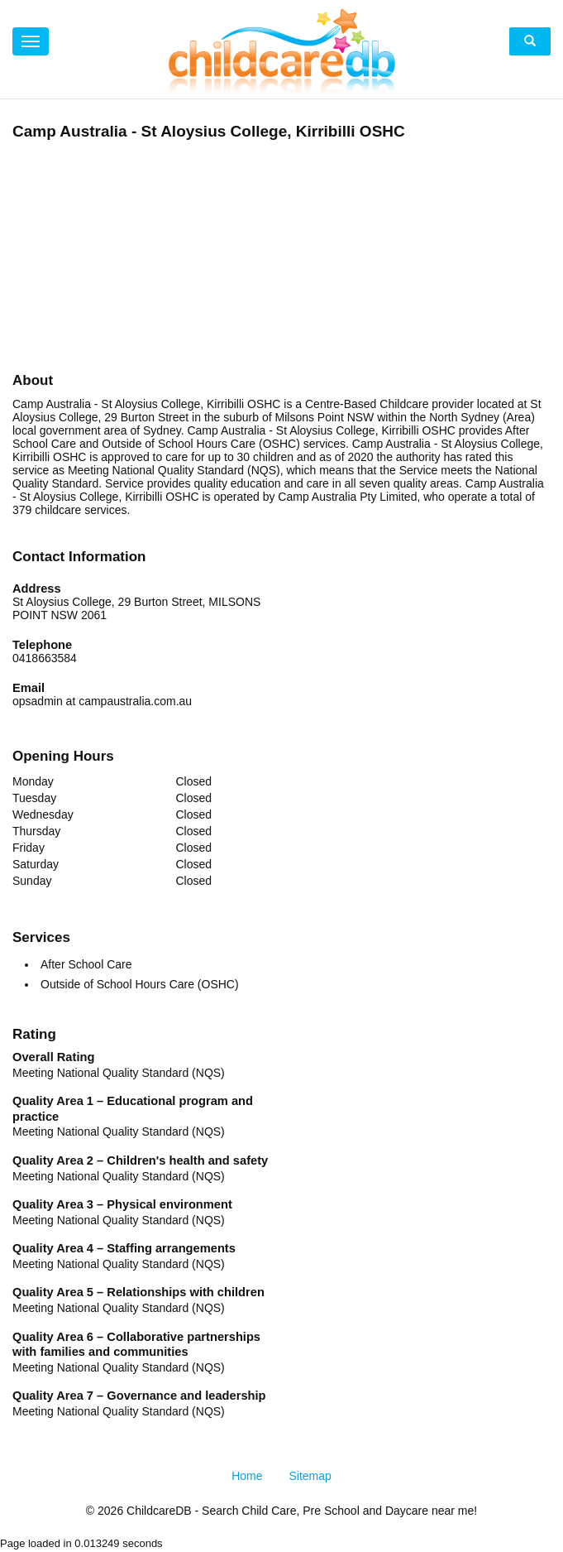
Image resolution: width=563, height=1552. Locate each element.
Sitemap (310, 1475)
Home (246, 1475)
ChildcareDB (159, 1510)
